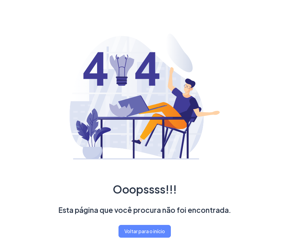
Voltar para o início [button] (144, 231)
